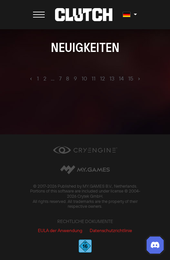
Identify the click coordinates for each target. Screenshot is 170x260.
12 (102, 78)
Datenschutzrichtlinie (111, 230)
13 (111, 78)
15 (130, 78)
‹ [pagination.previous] (31, 78)
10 (84, 78)
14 (121, 78)
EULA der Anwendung (60, 230)
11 (94, 78)
